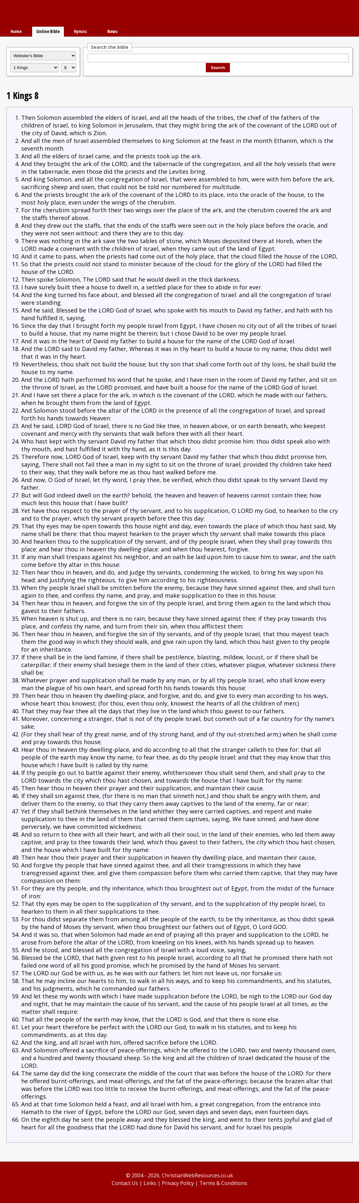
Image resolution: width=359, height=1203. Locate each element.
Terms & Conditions (223, 1183)
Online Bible (48, 31)
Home (16, 31)
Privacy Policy (178, 1183)
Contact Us (125, 1183)
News (112, 31)
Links (150, 1183)
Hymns (80, 31)
